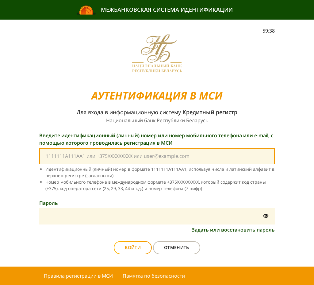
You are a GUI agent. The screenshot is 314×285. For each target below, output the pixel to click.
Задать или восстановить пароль (233, 229)
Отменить (176, 247)
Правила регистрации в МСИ (78, 275)
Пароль (48, 203)
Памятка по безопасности (154, 275)
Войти (133, 247)
